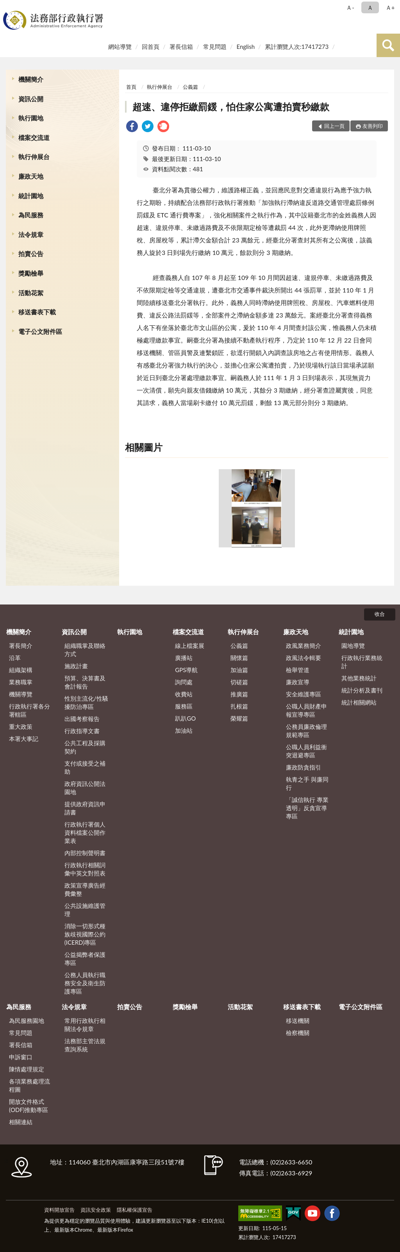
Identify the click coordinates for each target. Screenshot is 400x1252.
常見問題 (215, 46)
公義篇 (190, 87)
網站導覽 (120, 46)
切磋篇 (239, 681)
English (245, 46)
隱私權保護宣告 (134, 1210)
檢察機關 (297, 1032)
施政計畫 (76, 665)
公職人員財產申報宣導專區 (306, 710)
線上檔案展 (189, 645)
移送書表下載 (37, 312)
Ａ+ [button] (390, 7)
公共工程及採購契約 (84, 747)
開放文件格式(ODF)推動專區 (28, 1105)
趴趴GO (185, 718)
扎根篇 (239, 706)
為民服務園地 (26, 1020)
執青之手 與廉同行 (307, 783)
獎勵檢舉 (30, 273)
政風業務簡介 (303, 645)
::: (7, 7)
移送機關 (297, 1020)
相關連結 (20, 1121)
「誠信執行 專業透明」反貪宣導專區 (307, 808)
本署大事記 (23, 738)
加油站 (184, 730)
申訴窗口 (20, 1056)
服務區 (184, 706)
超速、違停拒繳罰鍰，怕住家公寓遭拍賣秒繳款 (230, 106)
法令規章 (30, 234)
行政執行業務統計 (361, 661)
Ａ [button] (370, 7)
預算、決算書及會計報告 (84, 682)
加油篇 (239, 669)
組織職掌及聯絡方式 (84, 649)
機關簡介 (30, 79)
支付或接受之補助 (84, 767)
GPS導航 (186, 669)
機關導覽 (20, 694)
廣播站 (184, 657)
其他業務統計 (359, 678)
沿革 (15, 657)
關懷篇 (239, 657)
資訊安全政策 (95, 1210)
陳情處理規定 (26, 1069)
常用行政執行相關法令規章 (84, 1024)
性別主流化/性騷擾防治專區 (86, 702)
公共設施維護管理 (84, 909)
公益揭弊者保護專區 (84, 958)
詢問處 (184, 681)
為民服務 (30, 215)
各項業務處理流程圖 (29, 1085)
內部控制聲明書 (84, 852)
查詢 (388, 45)
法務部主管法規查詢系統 (84, 1045)
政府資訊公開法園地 (84, 787)
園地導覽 (353, 645)
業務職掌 (20, 681)
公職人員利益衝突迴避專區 (306, 751)
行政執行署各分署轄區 (29, 710)
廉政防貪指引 (303, 767)
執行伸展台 (34, 156)
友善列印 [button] (372, 126)
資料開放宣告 (59, 1210)
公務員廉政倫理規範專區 (306, 730)
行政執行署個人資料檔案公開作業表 (84, 832)
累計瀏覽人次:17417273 (297, 46)
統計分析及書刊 (361, 690)
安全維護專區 (303, 694)
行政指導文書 (82, 730)
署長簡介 (20, 645)
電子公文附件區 (40, 331)
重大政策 (20, 726)
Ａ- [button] (350, 7)
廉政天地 (30, 176)
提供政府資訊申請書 (84, 808)
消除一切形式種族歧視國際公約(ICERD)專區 (84, 934)
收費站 (184, 694)
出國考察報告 (82, 718)
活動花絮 (30, 292)
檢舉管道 (297, 669)
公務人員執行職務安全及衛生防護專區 (84, 983)
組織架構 (20, 669)
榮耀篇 (239, 718)
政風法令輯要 (303, 657)
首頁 (131, 87)
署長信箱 (181, 46)
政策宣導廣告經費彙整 (84, 889)
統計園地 (30, 195)
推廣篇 (239, 694)
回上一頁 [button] (334, 126)
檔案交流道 (34, 137)
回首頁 (150, 46)
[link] (132, 127)
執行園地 (30, 118)
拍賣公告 (30, 253)
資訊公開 (30, 98)
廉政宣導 (297, 681)
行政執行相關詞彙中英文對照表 (84, 869)
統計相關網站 (359, 702)
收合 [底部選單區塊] (380, 614)
